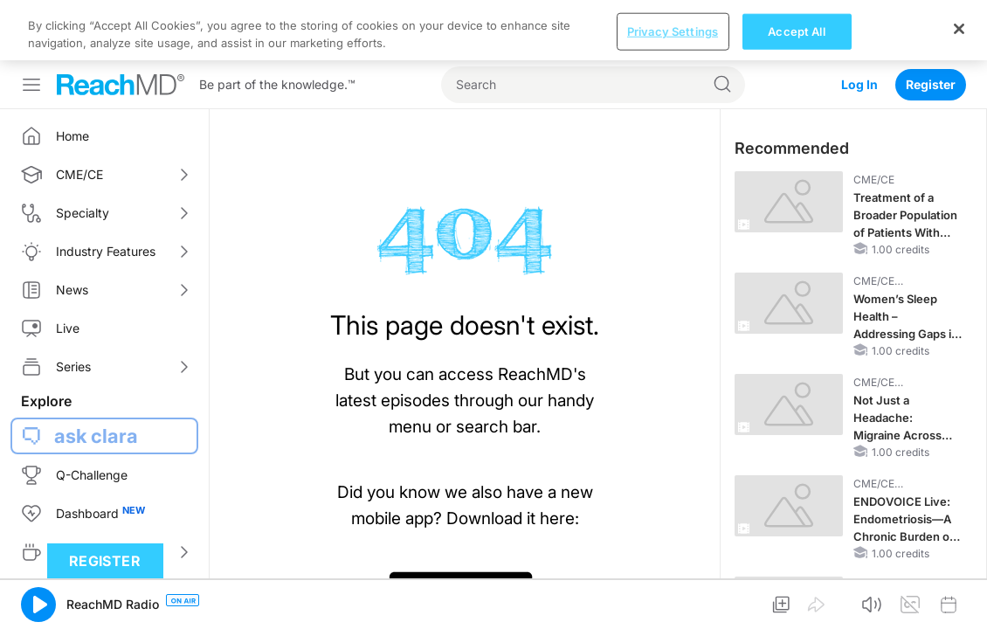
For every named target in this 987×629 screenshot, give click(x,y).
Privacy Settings (672, 599)
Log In (859, 24)
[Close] (959, 596)
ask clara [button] (96, 375)
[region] (493, 599)
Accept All (796, 599)
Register (931, 24)
